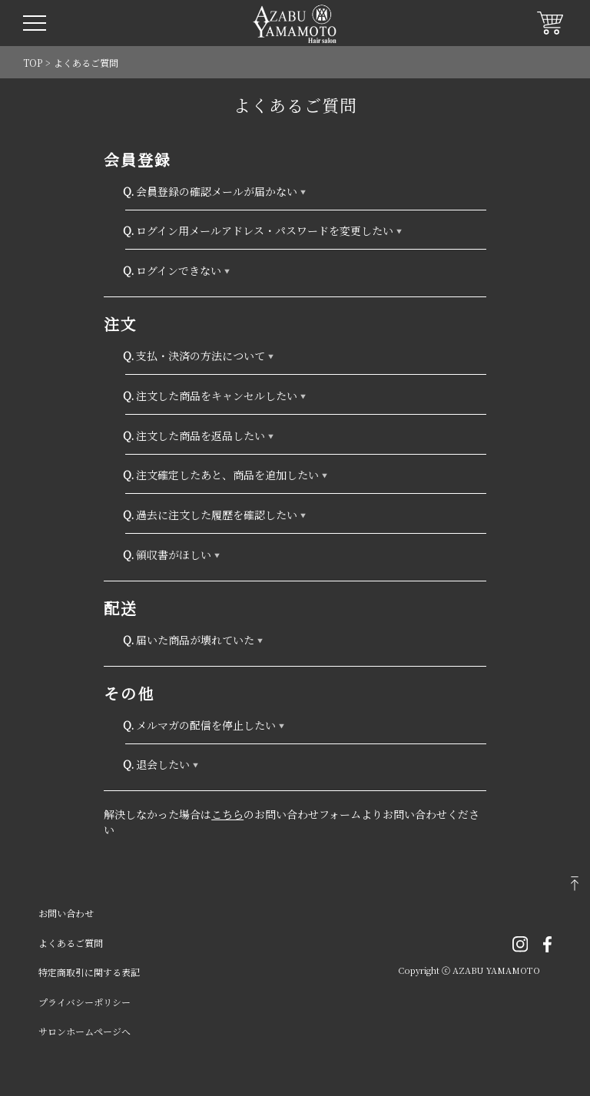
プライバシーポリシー (84, 1001)
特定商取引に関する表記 (89, 971)
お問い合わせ (66, 912)
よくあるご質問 (70, 942)
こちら (227, 814)
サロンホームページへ (84, 1031)
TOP (32, 62)
